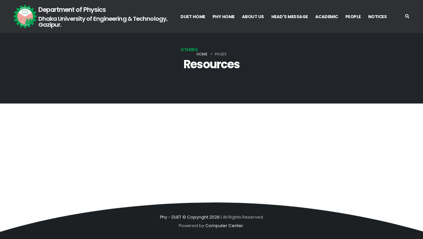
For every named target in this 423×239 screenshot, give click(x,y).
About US (253, 17)
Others (189, 49)
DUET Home (192, 17)
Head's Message (289, 17)
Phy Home (223, 17)
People (353, 17)
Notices (377, 17)
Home (202, 54)
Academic (326, 17)
